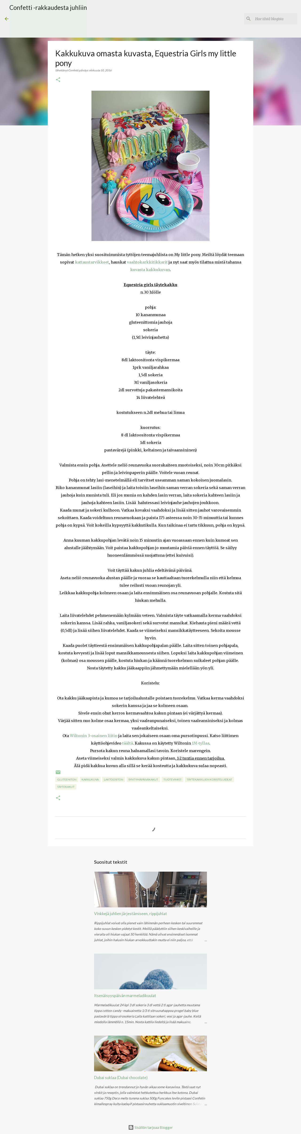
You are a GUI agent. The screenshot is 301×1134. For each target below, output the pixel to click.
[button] (58, 80)
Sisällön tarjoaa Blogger (150, 1127)
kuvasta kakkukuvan (150, 269)
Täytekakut (66, 786)
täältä (127, 743)
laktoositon (113, 779)
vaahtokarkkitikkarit (147, 262)
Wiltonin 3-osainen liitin (93, 735)
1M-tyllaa (200, 743)
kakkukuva (90, 779)
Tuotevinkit (172, 779)
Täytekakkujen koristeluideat (209, 779)
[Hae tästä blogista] (272, 18)
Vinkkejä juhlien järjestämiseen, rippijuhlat (130, 913)
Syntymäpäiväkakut (143, 779)
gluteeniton (66, 779)
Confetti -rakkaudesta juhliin (48, 7)
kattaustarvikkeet (92, 262)
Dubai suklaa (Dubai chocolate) (121, 1077)
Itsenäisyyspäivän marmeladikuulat (125, 995)
